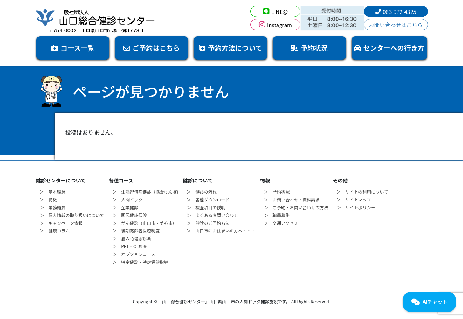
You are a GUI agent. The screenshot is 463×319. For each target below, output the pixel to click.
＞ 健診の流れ (202, 192)
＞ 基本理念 (53, 192)
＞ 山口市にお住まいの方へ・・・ (221, 230)
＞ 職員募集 (277, 215)
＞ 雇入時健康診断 (131, 238)
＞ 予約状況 (277, 192)
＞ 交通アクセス (281, 223)
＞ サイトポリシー (356, 207)
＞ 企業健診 (125, 207)
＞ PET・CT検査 (129, 246)
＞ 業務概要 (53, 207)
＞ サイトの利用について (362, 192)
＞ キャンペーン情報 (61, 223)
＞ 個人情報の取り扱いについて (72, 215)
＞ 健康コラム (55, 230)
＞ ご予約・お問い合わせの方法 (296, 207)
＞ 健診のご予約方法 (208, 223)
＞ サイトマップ (354, 199)
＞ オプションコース (133, 254)
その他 (340, 180)
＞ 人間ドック (127, 199)
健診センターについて (61, 180)
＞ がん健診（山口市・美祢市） (144, 223)
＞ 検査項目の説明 (206, 207)
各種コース (121, 180)
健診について (198, 180)
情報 (265, 180)
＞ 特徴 (48, 199)
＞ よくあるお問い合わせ (212, 215)
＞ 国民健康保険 (129, 215)
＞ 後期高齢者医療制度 (136, 230)
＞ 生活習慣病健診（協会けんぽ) (145, 192)
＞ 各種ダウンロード (208, 199)
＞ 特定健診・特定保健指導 (140, 262)
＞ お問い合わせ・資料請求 (291, 199)
